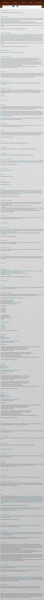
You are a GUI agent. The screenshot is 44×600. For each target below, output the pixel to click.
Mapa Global (5, 2)
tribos (21, 58)
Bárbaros (4, 462)
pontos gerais (8, 160)
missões (17, 249)
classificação (34, 192)
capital (33, 18)
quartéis (21, 52)
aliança (20, 75)
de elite (2, 508)
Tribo (1, 462)
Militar (31, 2)
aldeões (31, 230)
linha (32, 270)
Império (31, 587)
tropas (1, 533)
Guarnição (37, 295)
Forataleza (39, 294)
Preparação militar (6, 274)
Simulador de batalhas (35, 537)
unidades (19, 287)
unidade (28, 507)
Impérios (20, 160)
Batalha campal (33, 497)
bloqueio (2, 119)
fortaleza (35, 61)
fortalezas (23, 437)
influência (33, 191)
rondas (18, 580)
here (16, 164)
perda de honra (16, 134)
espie (17, 537)
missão (4, 499)
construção (15, 430)
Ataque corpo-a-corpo (20, 508)
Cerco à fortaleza (28, 497)
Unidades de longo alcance (10, 300)
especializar (8, 52)
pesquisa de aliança (10, 477)
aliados (42, 191)
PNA (6, 184)
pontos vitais (12, 287)
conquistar (40, 533)
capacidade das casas (27, 423)
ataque (6, 134)
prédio (6, 38)
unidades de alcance (10, 170)
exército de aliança (33, 499)
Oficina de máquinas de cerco (28, 276)
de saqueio (2, 503)
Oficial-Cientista (14, 46)
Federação (9, 184)
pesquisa (21, 19)
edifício (3, 52)
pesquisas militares (39, 37)
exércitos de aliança (30, 496)
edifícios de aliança (25, 191)
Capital (37, 34)
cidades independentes (34, 229)
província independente (15, 532)
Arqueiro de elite (3, 326)
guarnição (38, 437)
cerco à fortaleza (37, 270)
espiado (13, 61)
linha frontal (30, 578)
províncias (7, 176)
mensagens (41, 106)
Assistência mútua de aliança (36, 477)
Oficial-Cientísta (13, 28)
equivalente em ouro (20, 545)
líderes (30, 256)
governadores (19, 125)
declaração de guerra (16, 191)
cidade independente (21, 496)
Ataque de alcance (6, 338)
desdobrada (26, 270)
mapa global (9, 58)
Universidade (17, 18)
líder (18, 499)
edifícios (12, 231)
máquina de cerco (8, 269)
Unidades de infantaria (10, 301)
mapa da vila (35, 242)
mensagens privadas (3, 113)
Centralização (38, 532)
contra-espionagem (34, 125)
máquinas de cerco (27, 287)
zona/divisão (25, 578)
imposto (15, 567)
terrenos (28, 229)
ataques (17, 160)
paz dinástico (5, 133)
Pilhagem (25, 134)
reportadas (28, 118)
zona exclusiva (8, 230)
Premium (25, 75)
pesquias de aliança (23, 28)
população (19, 242)
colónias (11, 176)
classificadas (29, 192)
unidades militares (35, 455)
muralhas (20, 533)
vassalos (39, 229)
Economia (15, 2)
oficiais (33, 256)
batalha (25, 497)
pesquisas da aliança (25, 46)
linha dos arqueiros (19, 579)
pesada (42, 507)
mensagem (3, 256)
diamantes (2, 114)
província (23, 242)
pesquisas (28, 455)
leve (4, 269)
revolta (28, 217)
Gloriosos (23, 2)
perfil (18, 593)
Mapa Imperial (24, 532)
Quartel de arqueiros (13, 303)
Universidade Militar (19, 34)
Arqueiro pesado (3, 325)
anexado (14, 230)
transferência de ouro (20, 192)
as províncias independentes (18, 586)
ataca (7, 270)
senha (23, 113)
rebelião (31, 217)
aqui (22, 12)
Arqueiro (18, 399)
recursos (27, 74)
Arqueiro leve (3, 324)
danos (16, 507)
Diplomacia (39, 2)
